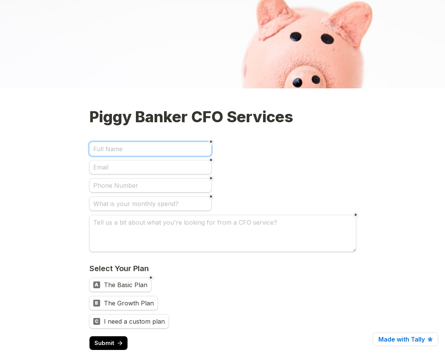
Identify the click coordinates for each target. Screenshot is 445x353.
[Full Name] (150, 149)
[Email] (150, 167)
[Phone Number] (150, 185)
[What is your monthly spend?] (150, 204)
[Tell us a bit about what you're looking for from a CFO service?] (222, 233)
